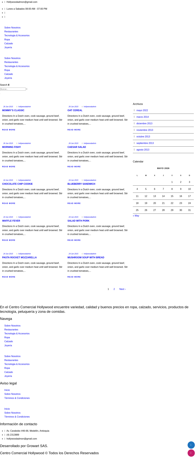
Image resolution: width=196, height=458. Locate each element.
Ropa (7, 39)
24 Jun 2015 (8, 180)
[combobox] (13, 89)
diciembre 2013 (144, 123)
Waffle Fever (11, 221)
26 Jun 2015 (8, 107)
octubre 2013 (143, 136)
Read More (8, 130)
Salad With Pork (78, 221)
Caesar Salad (77, 147)
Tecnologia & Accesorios (16, 35)
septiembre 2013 (145, 143)
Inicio (7, 390)
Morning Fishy (11, 147)
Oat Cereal (75, 110)
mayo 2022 (142, 110)
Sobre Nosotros (12, 27)
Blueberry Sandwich (81, 184)
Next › (122, 289)
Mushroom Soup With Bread (86, 257)
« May (136, 215)
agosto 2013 (142, 149)
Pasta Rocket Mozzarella (19, 257)
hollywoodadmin (24, 107)
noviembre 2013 (144, 130)
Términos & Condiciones (17, 398)
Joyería (8, 47)
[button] (98, 54)
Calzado (8, 43)
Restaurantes (11, 31)
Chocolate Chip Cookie (17, 184)
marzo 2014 (142, 117)
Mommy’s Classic (13, 110)
